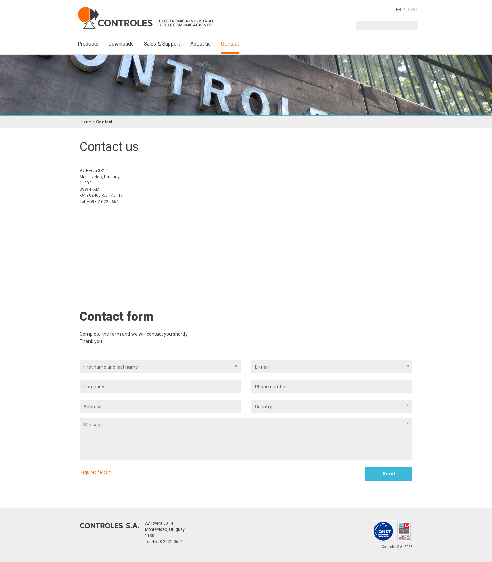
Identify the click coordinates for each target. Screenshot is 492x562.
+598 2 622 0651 (103, 201)
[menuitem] (93, 46)
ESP (400, 9)
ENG (413, 9)
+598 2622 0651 (167, 541)
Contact (104, 122)
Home (85, 122)
